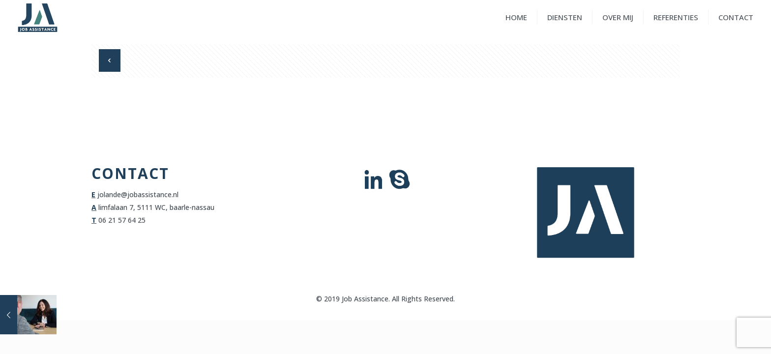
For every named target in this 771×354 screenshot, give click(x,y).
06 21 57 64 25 (122, 220)
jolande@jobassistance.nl (137, 194)
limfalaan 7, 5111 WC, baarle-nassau (155, 207)
